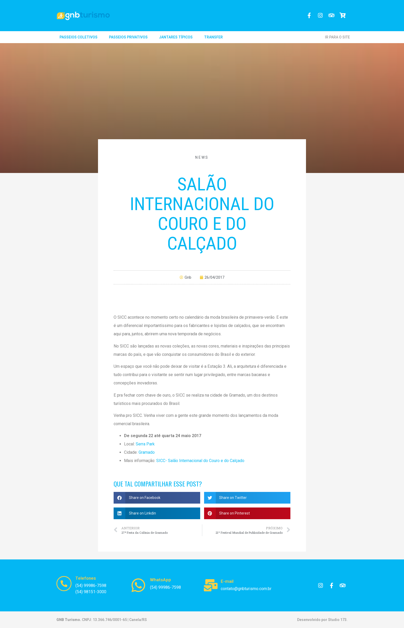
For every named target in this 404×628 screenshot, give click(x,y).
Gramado (147, 452)
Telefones (85, 578)
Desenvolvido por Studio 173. (322, 620)
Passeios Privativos (128, 37)
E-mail (227, 581)
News (201, 157)
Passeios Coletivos (78, 37)
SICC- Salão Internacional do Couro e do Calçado (200, 460)
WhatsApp (160, 579)
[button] (157, 498)
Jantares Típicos (176, 37)
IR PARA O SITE (337, 37)
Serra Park (145, 444)
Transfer (213, 37)
